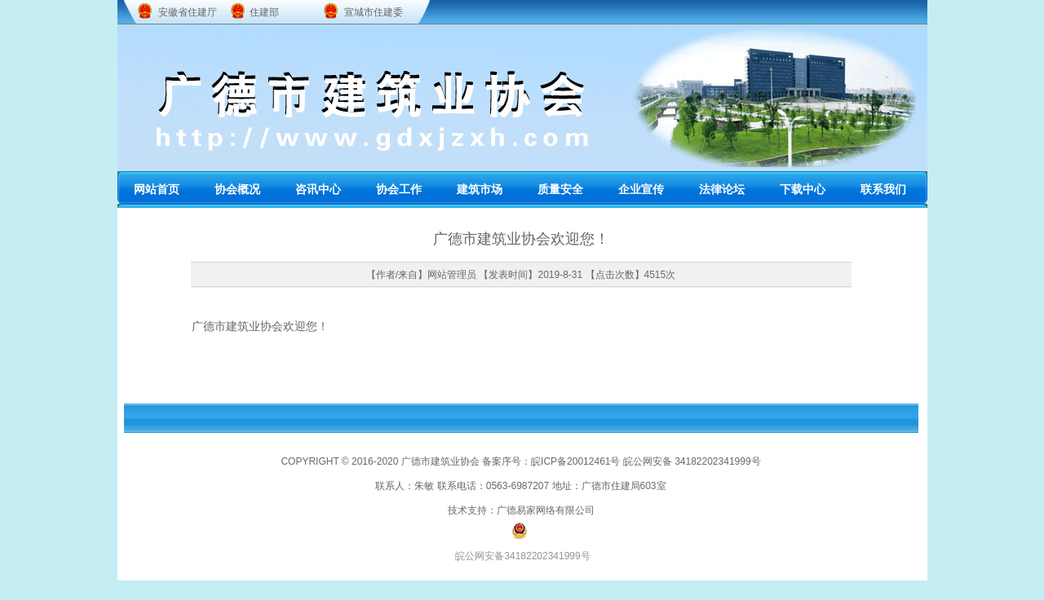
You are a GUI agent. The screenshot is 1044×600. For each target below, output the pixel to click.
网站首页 (156, 189)
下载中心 (802, 189)
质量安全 (560, 189)
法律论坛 (722, 189)
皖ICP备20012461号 (575, 461)
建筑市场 (479, 189)
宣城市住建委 (373, 12)
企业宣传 (641, 189)
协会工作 (399, 189)
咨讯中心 (318, 189)
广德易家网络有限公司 (546, 510)
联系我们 (883, 189)
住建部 (264, 12)
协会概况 (237, 189)
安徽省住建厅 (187, 12)
